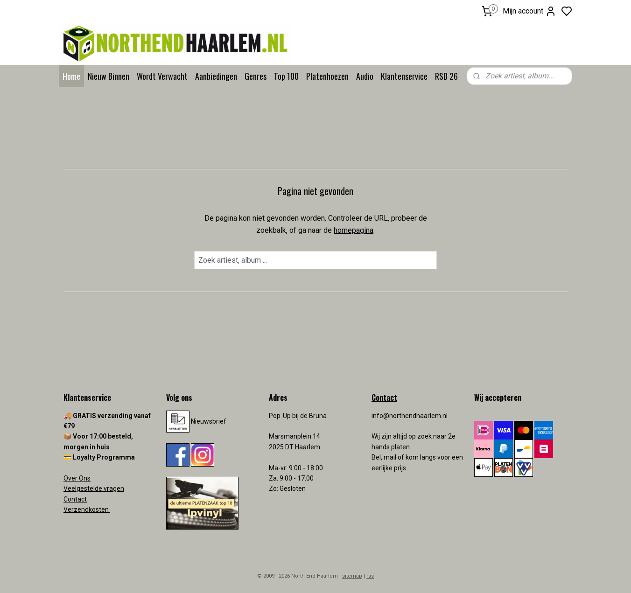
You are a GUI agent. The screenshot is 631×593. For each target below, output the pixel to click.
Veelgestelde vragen (93, 488)
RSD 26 (446, 76)
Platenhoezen (327, 76)
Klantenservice (404, 76)
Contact (75, 499)
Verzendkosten (86, 509)
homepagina (353, 230)
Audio (364, 76)
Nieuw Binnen (108, 76)
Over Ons (77, 478)
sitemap (352, 576)
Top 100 (286, 76)
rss (370, 576)
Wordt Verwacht (162, 76)
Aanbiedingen (216, 76)
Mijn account (529, 11)
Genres (255, 76)
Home (71, 76)
